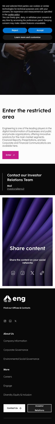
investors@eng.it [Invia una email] (15, 189)
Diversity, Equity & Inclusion (18, 395)
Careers (8, 376)
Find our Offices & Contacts (17, 308)
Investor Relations (39, 408)
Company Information (15, 341)
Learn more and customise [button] (27, 37)
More (6, 369)
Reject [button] (15, 30)
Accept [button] (40, 30)
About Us (9, 334)
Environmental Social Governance (21, 359)
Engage (8, 386)
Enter (10, 155)
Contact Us (14, 408)
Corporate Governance (16, 350)
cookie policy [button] (13, 14)
